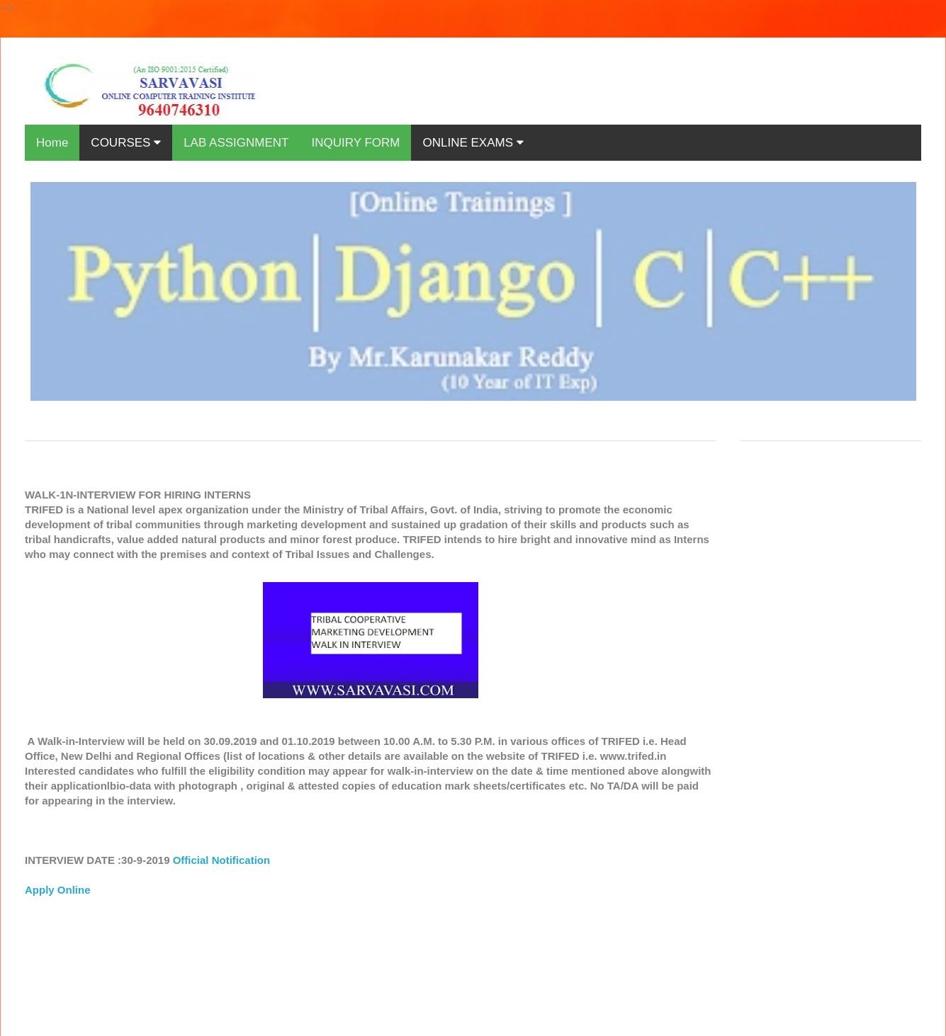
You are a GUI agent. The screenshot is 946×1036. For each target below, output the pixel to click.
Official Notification (222, 860)
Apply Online (58, 890)
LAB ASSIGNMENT (236, 142)
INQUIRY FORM (355, 142)
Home (52, 142)
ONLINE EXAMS (472, 142)
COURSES (126, 142)
